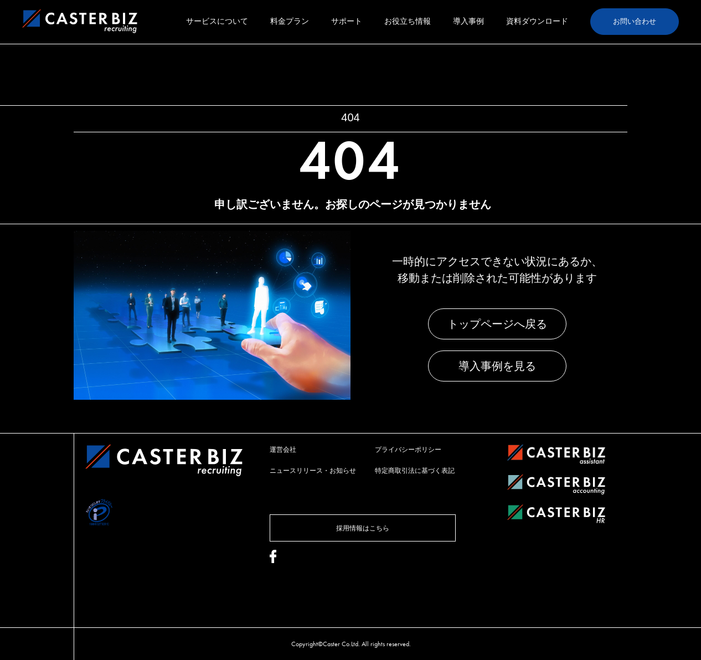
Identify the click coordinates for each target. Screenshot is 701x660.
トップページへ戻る (497, 324)
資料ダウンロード (537, 21)
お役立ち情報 (407, 21)
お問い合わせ (634, 21)
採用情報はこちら (362, 528)
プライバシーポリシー (408, 449)
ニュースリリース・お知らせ (313, 471)
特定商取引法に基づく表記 (415, 471)
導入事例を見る (497, 366)
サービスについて (217, 21)
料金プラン (289, 21)
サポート (346, 21)
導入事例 (468, 21)
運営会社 (283, 449)
